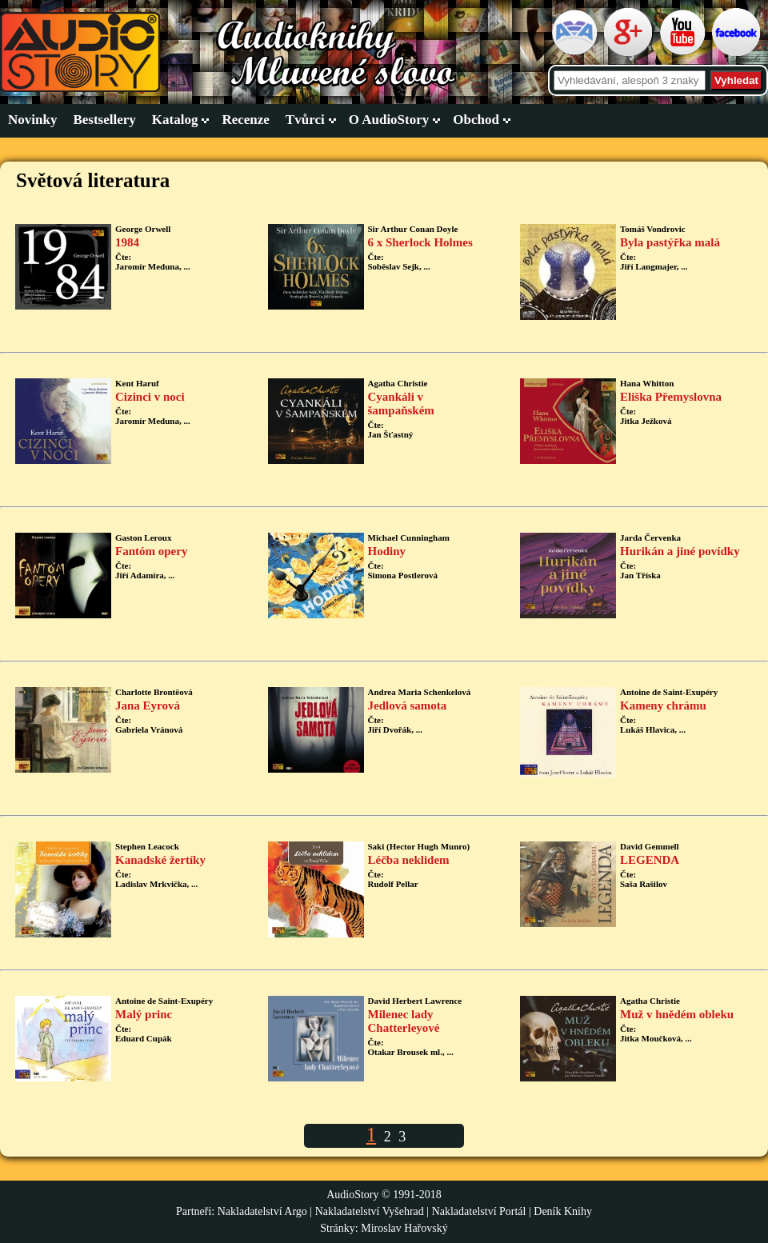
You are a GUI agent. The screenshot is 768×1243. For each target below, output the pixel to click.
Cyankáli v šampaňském (401, 403)
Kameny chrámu (663, 705)
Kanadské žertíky (160, 859)
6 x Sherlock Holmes (420, 242)
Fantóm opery (151, 551)
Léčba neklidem (409, 859)
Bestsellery (104, 119)
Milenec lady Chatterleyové (404, 1021)
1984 (127, 242)
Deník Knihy (563, 1211)
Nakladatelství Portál (479, 1211)
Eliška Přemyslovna (671, 396)
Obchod (476, 119)
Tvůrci (305, 119)
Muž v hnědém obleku (677, 1014)
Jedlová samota (407, 705)
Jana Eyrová (147, 705)
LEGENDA (649, 859)
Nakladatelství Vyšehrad (371, 1211)
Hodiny (387, 551)
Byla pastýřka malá (670, 242)
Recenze (245, 119)
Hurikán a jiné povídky (680, 551)
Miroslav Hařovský (404, 1228)
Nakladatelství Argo (262, 1211)
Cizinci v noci (150, 396)
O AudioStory (389, 119)
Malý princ (143, 1014)
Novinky (32, 119)
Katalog (175, 119)
